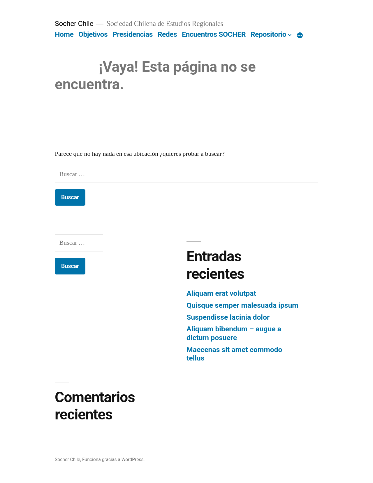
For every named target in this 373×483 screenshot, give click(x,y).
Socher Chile (74, 23)
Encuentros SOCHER (214, 34)
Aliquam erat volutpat (221, 293)
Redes (167, 34)
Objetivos (93, 34)
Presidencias (132, 34)
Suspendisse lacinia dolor (228, 317)
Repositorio (268, 34)
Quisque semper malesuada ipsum (242, 305)
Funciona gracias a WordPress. (113, 459)
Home (64, 34)
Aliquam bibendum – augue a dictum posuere (233, 333)
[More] (299, 35)
